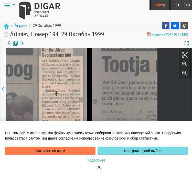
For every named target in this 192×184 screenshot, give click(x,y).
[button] (8, 5)
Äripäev (21, 26)
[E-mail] (184, 25)
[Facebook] (166, 25)
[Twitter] (175, 25)
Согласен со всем (50, 151)
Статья (34, 47)
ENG (187, 5)
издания (12, 47)
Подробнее (96, 160)
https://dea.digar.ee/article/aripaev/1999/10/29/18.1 (45, 61)
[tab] (12, 47)
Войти (160, 5)
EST (176, 5)
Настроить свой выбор (143, 151)
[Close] (96, 170)
